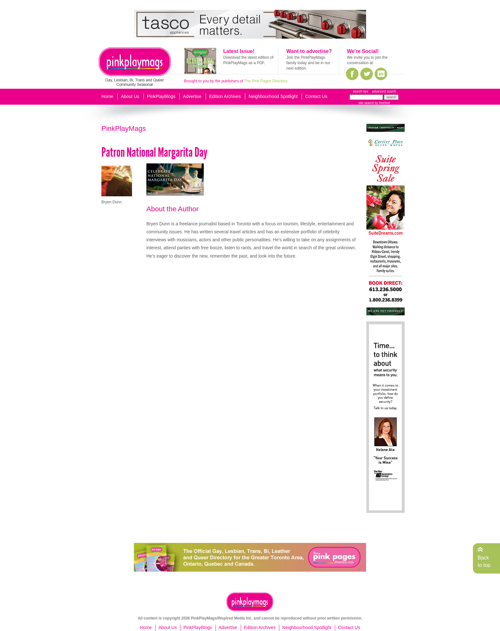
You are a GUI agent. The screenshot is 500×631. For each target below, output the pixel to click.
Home (107, 96)
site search (366, 103)
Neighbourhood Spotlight (273, 96)
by (382, 103)
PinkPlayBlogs (161, 96)
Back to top (484, 561)
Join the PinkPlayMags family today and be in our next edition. (308, 63)
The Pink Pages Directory (266, 81)
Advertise (192, 96)
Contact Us (316, 96)
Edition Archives (225, 96)
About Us (130, 96)
